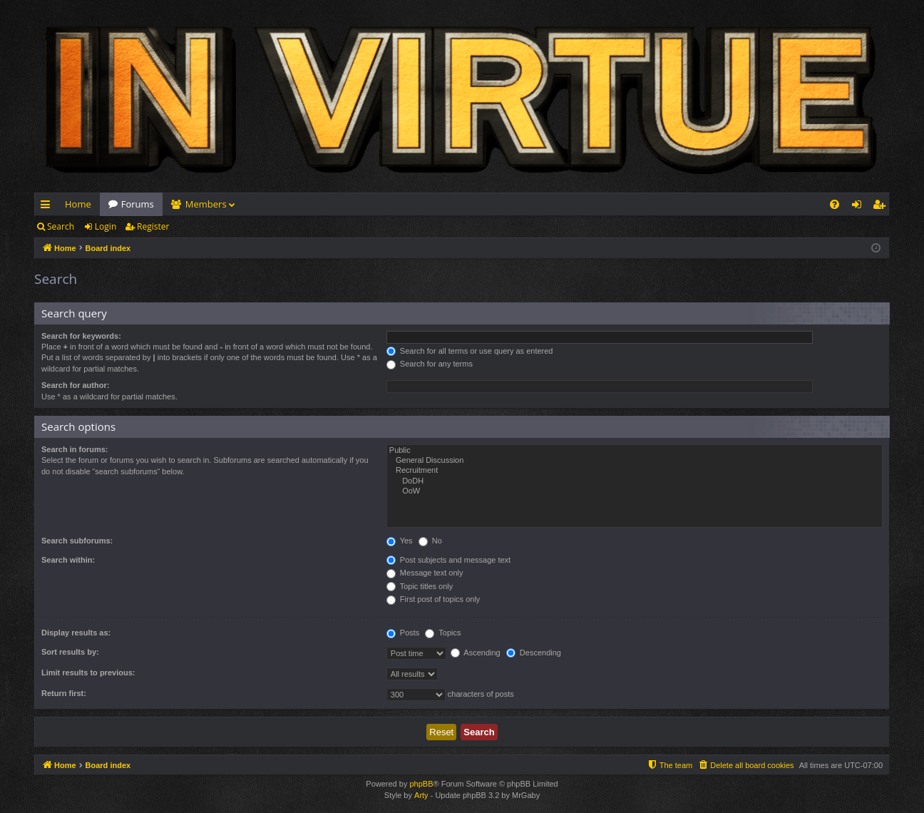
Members (206, 204)
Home (78, 204)
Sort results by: (70, 652)
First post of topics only (433, 599)
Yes (399, 540)
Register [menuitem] (882, 207)
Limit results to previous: (88, 672)
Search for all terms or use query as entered (469, 351)
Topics (443, 632)
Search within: (68, 560)
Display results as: (76, 632)
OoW (634, 491)
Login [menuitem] (859, 207)
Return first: (63, 693)
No (430, 540)
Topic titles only (419, 586)
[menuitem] (834, 204)
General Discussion (634, 461)
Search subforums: (77, 540)
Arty (421, 795)
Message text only (424, 572)
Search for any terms (429, 363)
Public (634, 451)
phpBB (421, 783)
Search (60, 226)
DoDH (634, 481)
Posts (403, 632)
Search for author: (75, 385)
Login (105, 226)
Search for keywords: (81, 336)
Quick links (48, 207)
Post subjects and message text (448, 560)
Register (153, 226)
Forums (137, 204)
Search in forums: (74, 449)
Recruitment (634, 471)
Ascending (475, 652)
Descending (533, 652)
